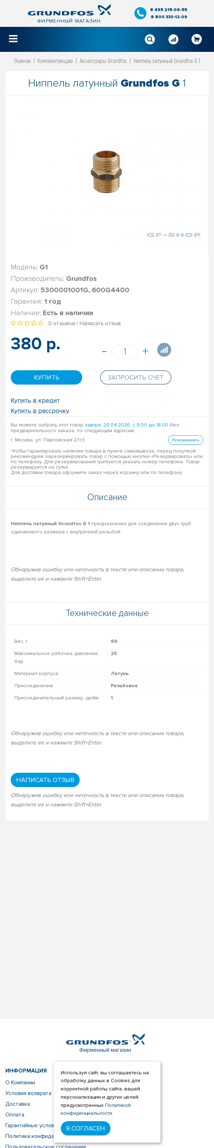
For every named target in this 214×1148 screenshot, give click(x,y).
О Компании (20, 1082)
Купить (46, 377)
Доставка (17, 1104)
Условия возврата (28, 1093)
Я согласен (85, 1128)
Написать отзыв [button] (45, 780)
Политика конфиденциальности (46, 1136)
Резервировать (185, 440)
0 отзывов (61, 323)
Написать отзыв (100, 323)
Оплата (14, 1114)
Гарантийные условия (32, 1125)
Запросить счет (136, 377)
